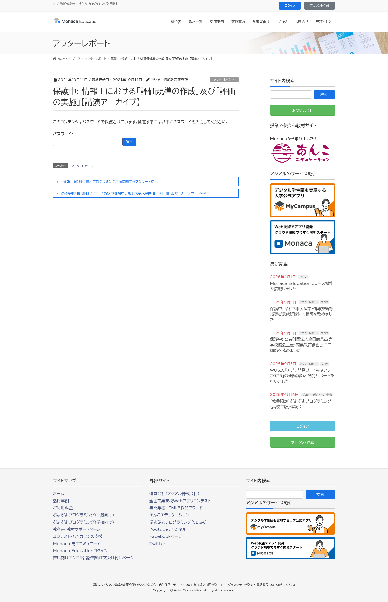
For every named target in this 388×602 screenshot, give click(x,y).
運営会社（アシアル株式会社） (174, 494)
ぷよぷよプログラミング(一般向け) (83, 515)
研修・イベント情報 (322, 394)
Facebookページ (165, 536)
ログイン (290, 5)
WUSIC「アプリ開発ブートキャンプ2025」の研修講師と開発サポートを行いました (302, 375)
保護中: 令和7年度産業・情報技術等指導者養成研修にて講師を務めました (301, 314)
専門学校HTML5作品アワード (176, 508)
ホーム (58, 494)
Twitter (157, 544)
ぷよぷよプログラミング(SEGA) (178, 522)
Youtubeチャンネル (167, 529)
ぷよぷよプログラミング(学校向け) (83, 522)
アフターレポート (224, 79)
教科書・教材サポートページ (77, 529)
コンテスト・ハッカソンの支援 (77, 536)
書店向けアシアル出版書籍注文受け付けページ (93, 558)
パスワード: (87, 139)
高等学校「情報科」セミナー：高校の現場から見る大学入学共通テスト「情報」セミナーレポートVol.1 (135, 193)
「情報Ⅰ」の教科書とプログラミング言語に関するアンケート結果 (109, 181)
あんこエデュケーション (169, 515)
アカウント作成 (319, 5)
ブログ (303, 277)
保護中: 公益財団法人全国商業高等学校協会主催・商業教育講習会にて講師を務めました (301, 344)
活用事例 (61, 501)
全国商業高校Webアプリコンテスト (180, 501)
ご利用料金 (63, 508)
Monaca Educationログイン (80, 551)
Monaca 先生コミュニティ (76, 544)
